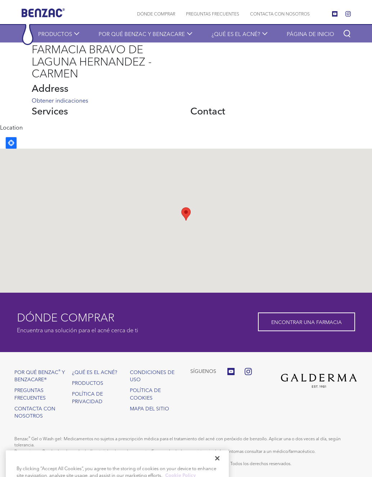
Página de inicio (310, 33)
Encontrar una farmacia (306, 321)
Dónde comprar (156, 13)
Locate (11, 143)
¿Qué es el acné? (236, 33)
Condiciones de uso (152, 375)
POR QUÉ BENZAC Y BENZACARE (142, 33)
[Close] (217, 469)
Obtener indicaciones (60, 100)
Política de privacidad (87, 397)
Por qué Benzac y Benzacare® (39, 375)
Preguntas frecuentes (212, 13)
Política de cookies (145, 393)
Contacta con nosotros (280, 13)
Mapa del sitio (149, 408)
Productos (55, 33)
